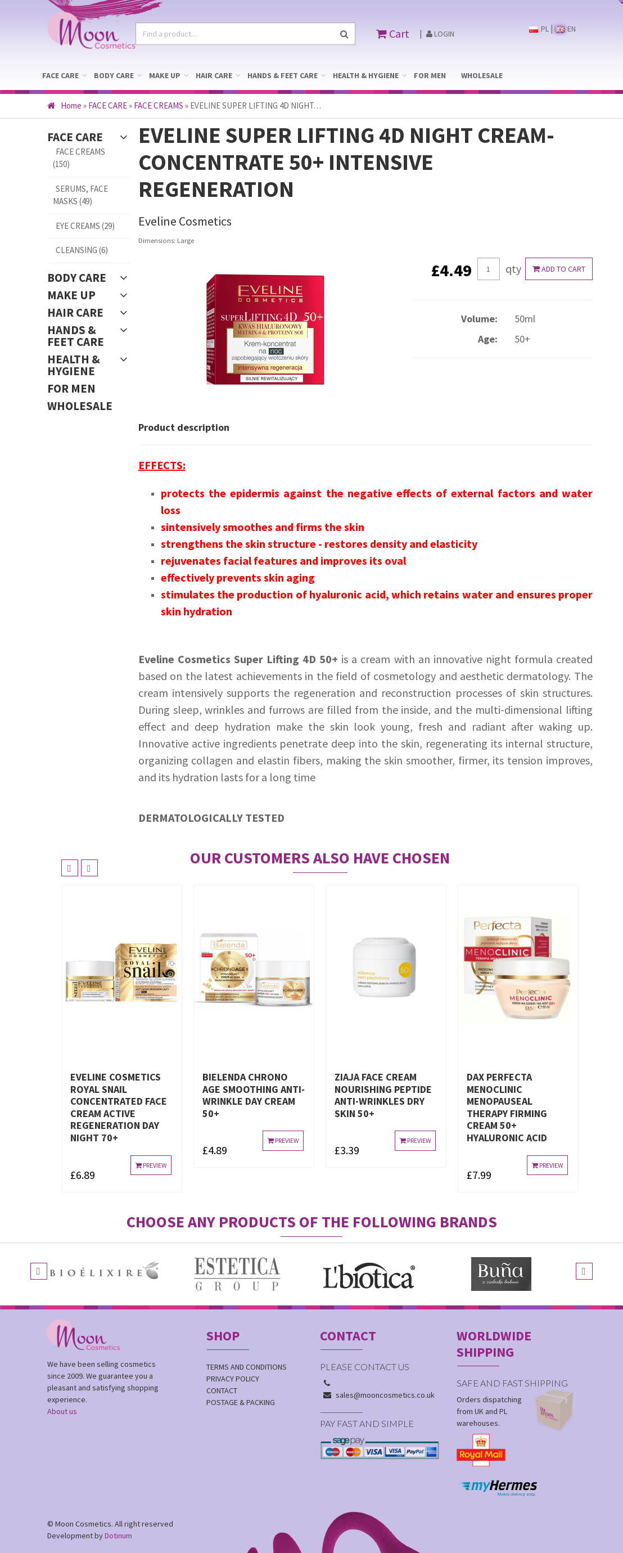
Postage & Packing (240, 1402)
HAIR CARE (214, 75)
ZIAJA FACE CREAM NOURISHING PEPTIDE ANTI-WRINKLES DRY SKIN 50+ (383, 1095)
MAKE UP (164, 75)
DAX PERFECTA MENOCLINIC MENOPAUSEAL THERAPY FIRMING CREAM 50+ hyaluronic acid (507, 1107)
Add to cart (558, 269)
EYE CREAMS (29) (85, 225)
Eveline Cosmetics (185, 221)
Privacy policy (232, 1379)
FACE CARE (60, 75)
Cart (392, 33)
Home (64, 105)
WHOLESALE (482, 75)
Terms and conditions (246, 1367)
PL (539, 29)
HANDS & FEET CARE (282, 75)
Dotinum (118, 1536)
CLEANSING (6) (82, 250)
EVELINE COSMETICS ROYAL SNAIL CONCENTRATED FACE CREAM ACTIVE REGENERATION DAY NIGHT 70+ (118, 1107)
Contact (221, 1390)
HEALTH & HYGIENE (366, 75)
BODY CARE (114, 75)
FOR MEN (430, 75)
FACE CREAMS (158, 105)
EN (566, 29)
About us (62, 1411)
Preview (151, 1165)
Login (440, 34)
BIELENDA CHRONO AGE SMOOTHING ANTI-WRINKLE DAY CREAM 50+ (253, 1095)
